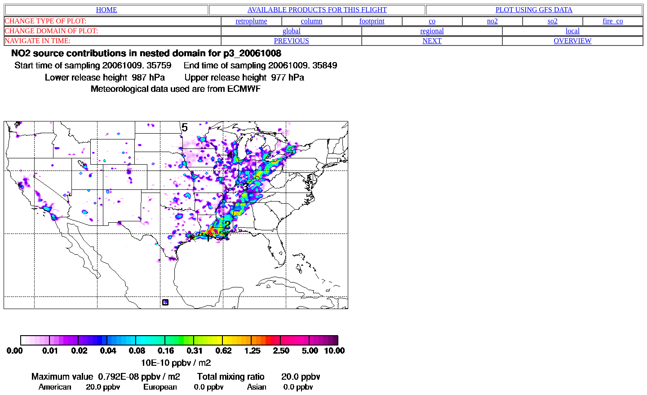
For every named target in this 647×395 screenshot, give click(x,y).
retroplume (251, 21)
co (432, 21)
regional (432, 31)
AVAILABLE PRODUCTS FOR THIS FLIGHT (317, 9)
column (312, 21)
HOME (106, 9)
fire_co (613, 21)
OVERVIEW (573, 41)
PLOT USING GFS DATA (534, 9)
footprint (372, 21)
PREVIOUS (291, 41)
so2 (553, 21)
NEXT (432, 41)
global (292, 31)
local (573, 31)
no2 (492, 21)
